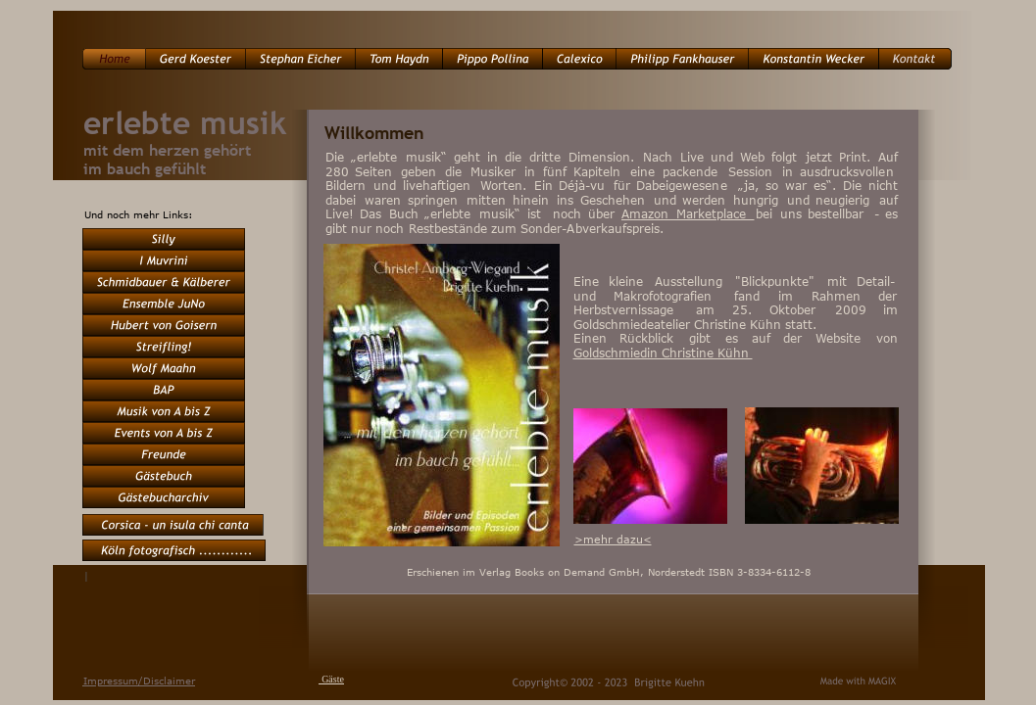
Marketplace (715, 213)
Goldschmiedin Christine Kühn (663, 352)
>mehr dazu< (613, 539)
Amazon (648, 213)
